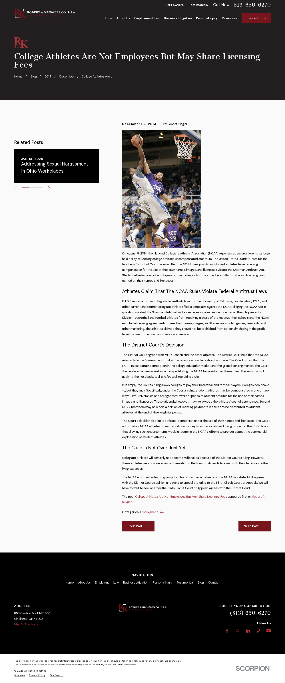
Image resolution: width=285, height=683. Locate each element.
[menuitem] (19, 675)
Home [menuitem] (108, 18)
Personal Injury (162, 582)
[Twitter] (237, 631)
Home (69, 582)
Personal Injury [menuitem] (207, 18)
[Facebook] (227, 631)
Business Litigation (135, 582)
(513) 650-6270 (250, 613)
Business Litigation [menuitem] (178, 18)
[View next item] (49, 187)
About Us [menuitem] (123, 18)
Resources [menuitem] (229, 18)
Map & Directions (26, 624)
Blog (201, 582)
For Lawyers (175, 5)
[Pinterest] (258, 631)
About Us (84, 582)
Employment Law (152, 512)
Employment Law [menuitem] (147, 18)
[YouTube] (268, 631)
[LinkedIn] (248, 631)
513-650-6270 (252, 4)
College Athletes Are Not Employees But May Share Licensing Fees (181, 497)
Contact (214, 582)
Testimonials (198, 5)
